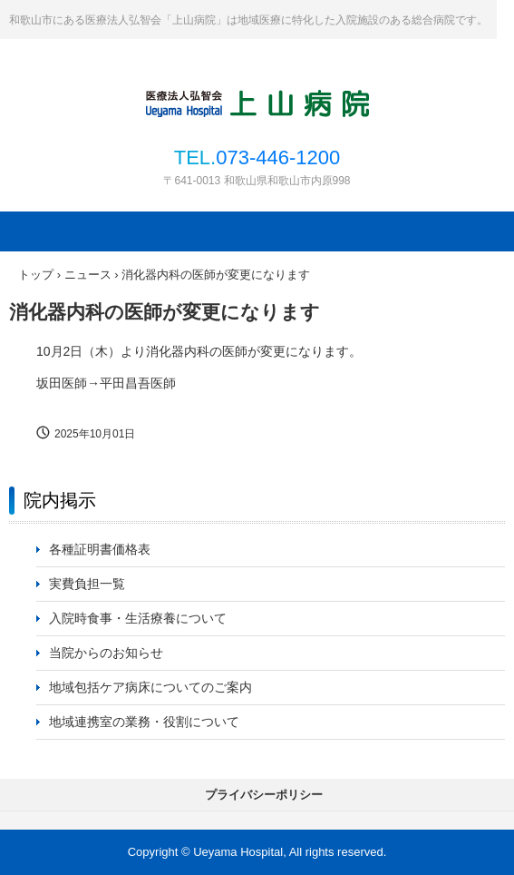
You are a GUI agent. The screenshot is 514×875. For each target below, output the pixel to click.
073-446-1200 (278, 157)
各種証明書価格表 (99, 549)
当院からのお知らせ (106, 652)
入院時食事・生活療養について (138, 618)
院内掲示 (60, 500)
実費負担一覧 (87, 583)
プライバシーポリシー (264, 794)
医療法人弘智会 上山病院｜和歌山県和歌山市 (257, 102)
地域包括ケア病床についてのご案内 (150, 687)
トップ (35, 274)
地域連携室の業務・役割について (144, 721)
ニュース (88, 274)
